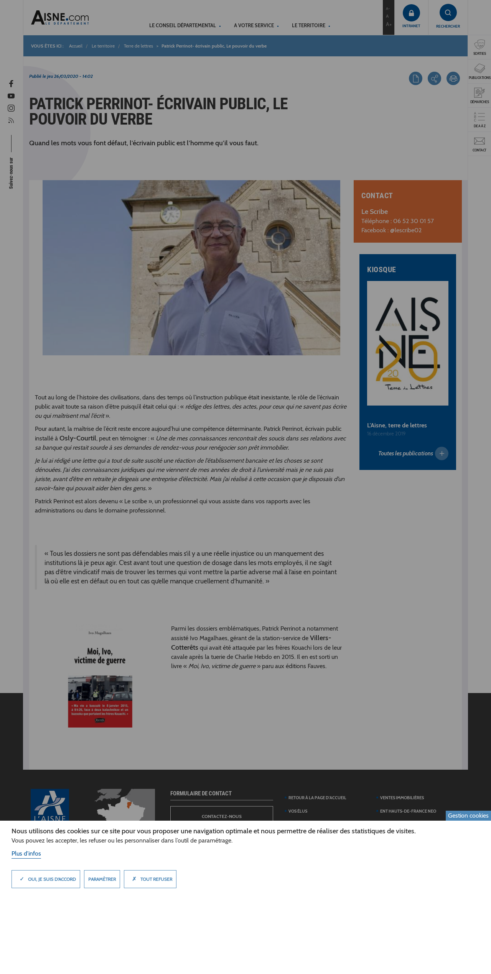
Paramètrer (102, 879)
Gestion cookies (468, 815)
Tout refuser (150, 879)
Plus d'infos (26, 853)
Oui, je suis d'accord (46, 879)
